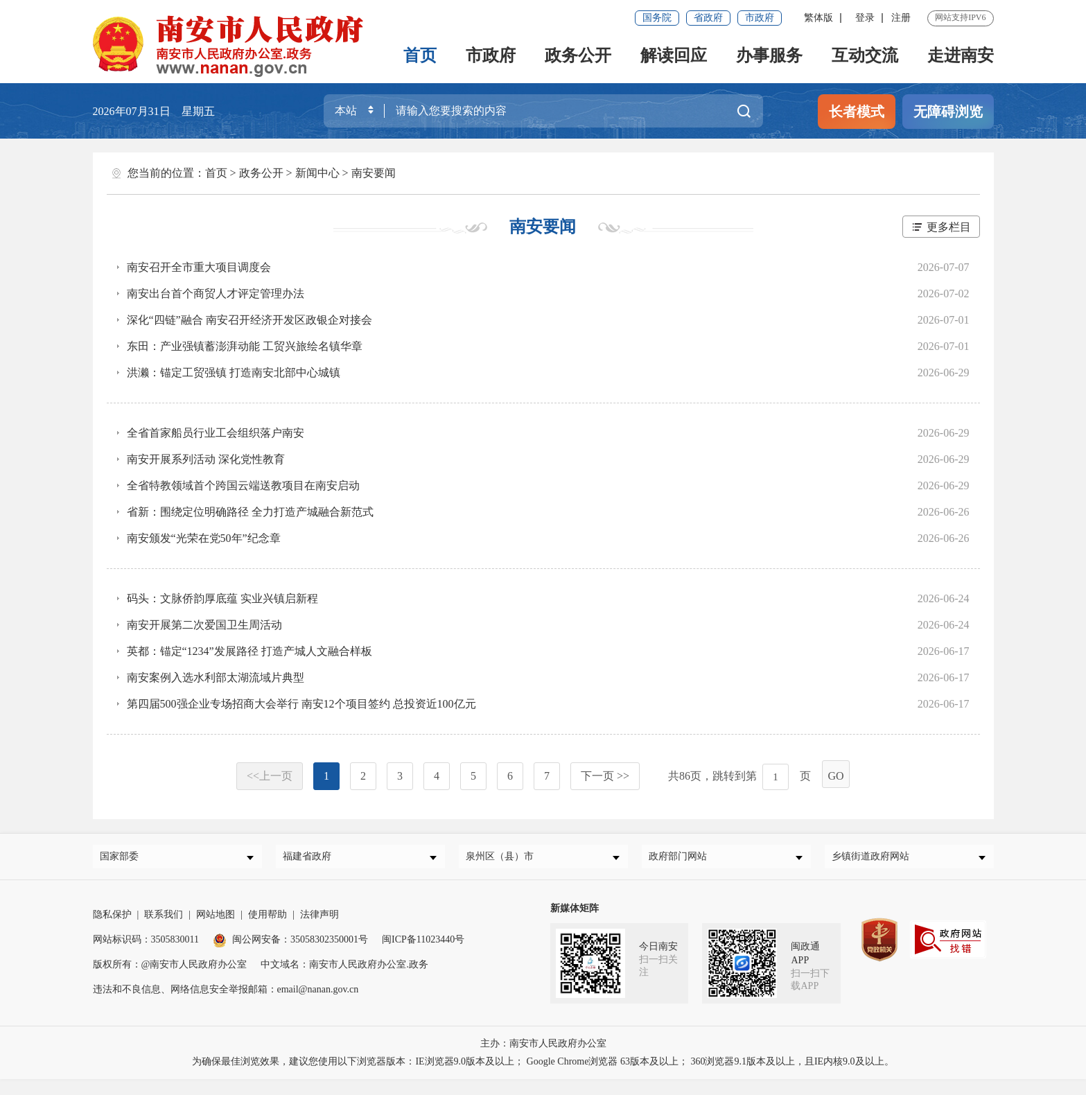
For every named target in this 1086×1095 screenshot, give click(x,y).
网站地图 (215, 920)
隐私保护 (112, 920)
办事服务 (769, 55)
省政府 (708, 17)
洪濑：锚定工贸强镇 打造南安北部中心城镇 (233, 372)
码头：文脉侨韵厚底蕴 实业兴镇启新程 (222, 598)
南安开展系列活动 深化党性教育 (206, 459)
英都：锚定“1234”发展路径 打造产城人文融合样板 (249, 651)
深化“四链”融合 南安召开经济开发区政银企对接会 (249, 320)
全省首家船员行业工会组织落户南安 (215, 433)
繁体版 (818, 17)
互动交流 (865, 55)
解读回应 (673, 55)
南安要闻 (373, 173)
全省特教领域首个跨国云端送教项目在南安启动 (243, 485)
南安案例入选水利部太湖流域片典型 (215, 677)
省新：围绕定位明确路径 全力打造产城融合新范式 (250, 512)
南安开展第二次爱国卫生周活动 (204, 625)
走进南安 (960, 55)
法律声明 (319, 920)
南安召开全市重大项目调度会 (199, 267)
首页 (420, 55)
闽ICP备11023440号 (423, 945)
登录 (865, 17)
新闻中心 (317, 173)
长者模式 (856, 111)
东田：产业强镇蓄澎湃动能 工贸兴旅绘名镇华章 (244, 346)
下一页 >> (605, 776)
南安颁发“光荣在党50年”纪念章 (204, 538)
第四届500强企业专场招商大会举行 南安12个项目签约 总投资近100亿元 (301, 704)
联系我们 (163, 920)
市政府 (759, 17)
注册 (901, 17)
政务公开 (578, 55)
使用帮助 (267, 920)
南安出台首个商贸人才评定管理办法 (215, 293)
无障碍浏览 (948, 111)
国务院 (657, 17)
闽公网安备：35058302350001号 (290, 945)
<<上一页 (269, 776)
